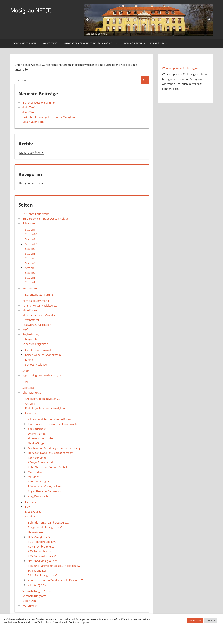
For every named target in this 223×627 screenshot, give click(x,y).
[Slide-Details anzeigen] (148, 20)
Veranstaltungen (24, 43)
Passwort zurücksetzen (36, 325)
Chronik (30, 403)
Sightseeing (49, 43)
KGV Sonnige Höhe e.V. (42, 556)
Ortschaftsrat (30, 320)
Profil (25, 329)
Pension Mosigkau (39, 481)
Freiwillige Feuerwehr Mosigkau (45, 408)
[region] (148, 20)
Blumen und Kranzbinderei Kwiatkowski (52, 424)
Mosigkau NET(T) (31, 10)
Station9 (30, 282)
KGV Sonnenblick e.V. (41, 551)
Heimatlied (32, 502)
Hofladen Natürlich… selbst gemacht (50, 453)
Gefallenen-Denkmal (38, 350)
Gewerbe (31, 413)
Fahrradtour (30, 223)
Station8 (30, 277)
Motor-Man (35, 472)
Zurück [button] (87, 19)
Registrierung (30, 334)
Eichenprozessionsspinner (38, 102)
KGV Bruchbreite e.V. (41, 546)
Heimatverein (36, 532)
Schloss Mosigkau (36, 364)
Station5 (30, 263)
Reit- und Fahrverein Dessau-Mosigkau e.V (54, 566)
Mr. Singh (33, 477)
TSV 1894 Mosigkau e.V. (42, 575)
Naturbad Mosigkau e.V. (43, 561)
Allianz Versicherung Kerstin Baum (49, 419)
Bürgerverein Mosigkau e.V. (45, 527)
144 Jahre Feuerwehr (35, 214)
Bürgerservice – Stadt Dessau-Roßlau (90, 43)
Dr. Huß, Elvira (37, 433)
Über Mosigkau (134, 43)
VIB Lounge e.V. (37, 585)
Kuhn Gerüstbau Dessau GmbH (47, 467)
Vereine (30, 516)
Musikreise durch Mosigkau (39, 315)
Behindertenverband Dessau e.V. (48, 522)
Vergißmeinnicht (38, 496)
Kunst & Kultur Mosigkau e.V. (40, 305)
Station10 (31, 234)
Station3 (30, 253)
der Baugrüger (37, 429)
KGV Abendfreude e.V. (42, 542)
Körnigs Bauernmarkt (35, 301)
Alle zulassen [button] (195, 620)
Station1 (30, 229)
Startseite (28, 388)
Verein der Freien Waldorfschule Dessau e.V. (55, 580)
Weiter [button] (208, 19)
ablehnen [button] (210, 620)
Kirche (29, 360)
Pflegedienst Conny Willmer (45, 486)
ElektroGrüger (37, 443)
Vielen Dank (29, 601)
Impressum (159, 43)
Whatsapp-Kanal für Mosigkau (180, 68)
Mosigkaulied (33, 511)
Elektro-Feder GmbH (41, 438)
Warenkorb (29, 605)
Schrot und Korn (38, 570)
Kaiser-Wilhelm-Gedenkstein (43, 355)
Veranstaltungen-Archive (37, 591)
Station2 (30, 249)
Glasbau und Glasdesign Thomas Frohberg (54, 448)
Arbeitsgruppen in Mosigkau (42, 398)
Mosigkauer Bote (33, 122)
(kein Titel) (28, 107)
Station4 (30, 258)
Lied (27, 507)
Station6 (30, 268)
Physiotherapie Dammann (44, 491)
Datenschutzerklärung (39, 294)
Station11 (31, 239)
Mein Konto (29, 310)
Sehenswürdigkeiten (35, 344)
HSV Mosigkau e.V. (39, 537)
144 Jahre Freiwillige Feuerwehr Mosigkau (48, 117)
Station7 (30, 273)
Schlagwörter (30, 339)
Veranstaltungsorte (34, 596)
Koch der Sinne (37, 457)
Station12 (31, 244)
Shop (25, 370)
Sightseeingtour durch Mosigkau (42, 375)
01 (26, 381)
